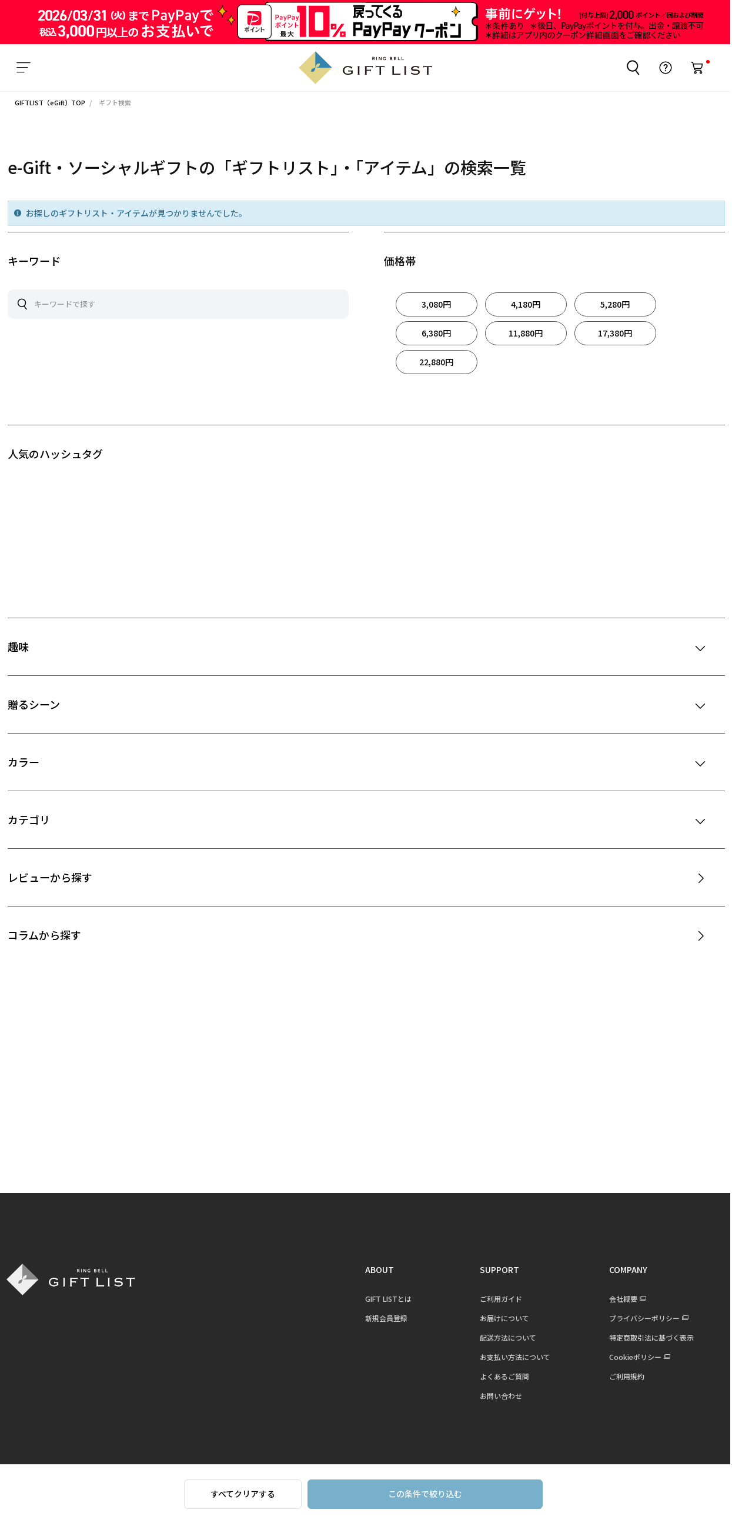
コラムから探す (44, 934)
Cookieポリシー (630, 1357)
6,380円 (436, 333)
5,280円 (615, 304)
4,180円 (525, 304)
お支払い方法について (509, 1357)
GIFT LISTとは (383, 1299)
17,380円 (615, 333)
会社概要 (618, 1299)
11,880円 (526, 333)
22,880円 (436, 362)
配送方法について (502, 1337)
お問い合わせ (495, 1396)
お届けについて (499, 1318)
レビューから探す (50, 877)
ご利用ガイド (495, 1299)
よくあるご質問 (499, 1376)
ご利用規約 (621, 1376)
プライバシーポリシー (639, 1318)
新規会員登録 (381, 1318)
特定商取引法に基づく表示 (646, 1337)
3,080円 (436, 304)
